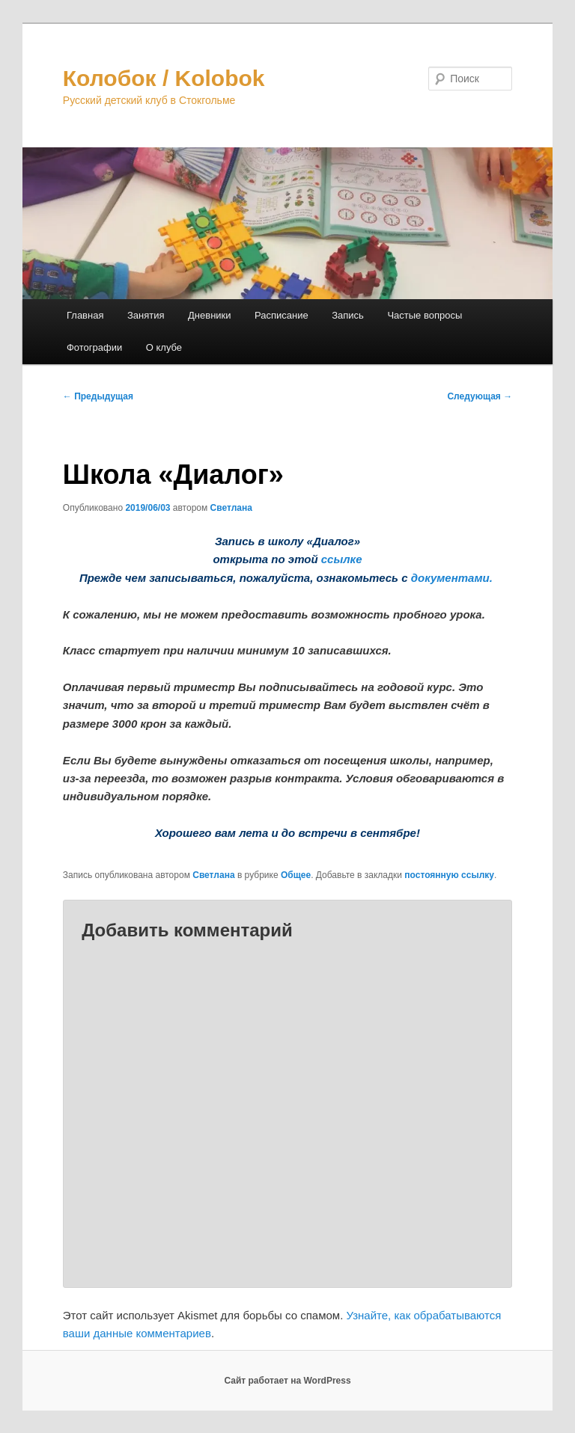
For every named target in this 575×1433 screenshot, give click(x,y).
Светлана (231, 508)
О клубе (164, 347)
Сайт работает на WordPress (287, 1380)
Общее (296, 875)
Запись (348, 315)
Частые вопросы (424, 315)
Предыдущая (98, 396)
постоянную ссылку (449, 875)
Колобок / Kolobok (164, 78)
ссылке (341, 559)
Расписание (281, 315)
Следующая (479, 396)
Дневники (209, 315)
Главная (85, 315)
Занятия (146, 315)
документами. (452, 577)
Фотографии (94, 347)
